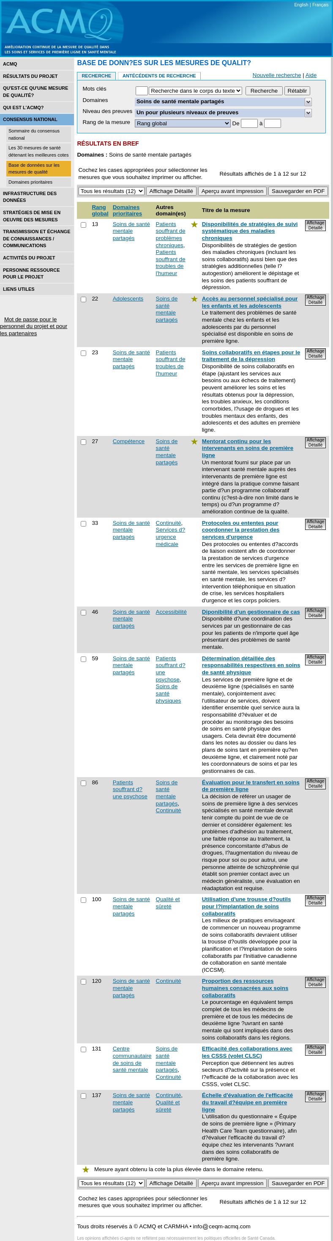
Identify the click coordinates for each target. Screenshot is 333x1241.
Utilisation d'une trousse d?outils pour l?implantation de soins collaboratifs (246, 906)
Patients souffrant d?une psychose (130, 789)
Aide (311, 75)
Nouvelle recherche (277, 75)
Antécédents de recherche (159, 75)
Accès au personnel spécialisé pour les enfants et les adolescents (250, 302)
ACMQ (10, 63)
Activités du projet (29, 257)
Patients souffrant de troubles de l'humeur (171, 262)
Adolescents (128, 298)
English (301, 5)
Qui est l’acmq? (23, 107)
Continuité (168, 523)
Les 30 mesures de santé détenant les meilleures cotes (38, 151)
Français (320, 5)
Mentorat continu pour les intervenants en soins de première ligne (247, 448)
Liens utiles (19, 289)
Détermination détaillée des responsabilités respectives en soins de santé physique (251, 665)
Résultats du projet (30, 76)
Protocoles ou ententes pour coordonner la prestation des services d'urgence (241, 530)
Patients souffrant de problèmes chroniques (171, 234)
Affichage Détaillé (316, 225)
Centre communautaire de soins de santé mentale (132, 1059)
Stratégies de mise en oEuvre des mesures (31, 216)
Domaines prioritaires (30, 182)
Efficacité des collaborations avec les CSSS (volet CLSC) (247, 1052)
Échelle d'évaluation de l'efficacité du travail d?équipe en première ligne (247, 1102)
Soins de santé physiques (168, 693)
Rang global (100, 210)
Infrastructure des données (30, 197)
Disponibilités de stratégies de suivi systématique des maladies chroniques (250, 231)
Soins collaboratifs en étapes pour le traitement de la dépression (251, 356)
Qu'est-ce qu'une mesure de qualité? (35, 91)
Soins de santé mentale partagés (131, 231)
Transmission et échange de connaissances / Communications (37, 238)
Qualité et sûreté (168, 903)
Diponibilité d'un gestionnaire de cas (251, 612)
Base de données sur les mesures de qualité (34, 169)
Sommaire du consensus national (34, 134)
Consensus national (30, 119)
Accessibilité (171, 612)
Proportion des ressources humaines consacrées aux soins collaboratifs (245, 988)
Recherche (96, 75)
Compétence (129, 441)
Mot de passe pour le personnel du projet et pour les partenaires (33, 326)
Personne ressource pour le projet (31, 274)
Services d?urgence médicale (171, 537)
